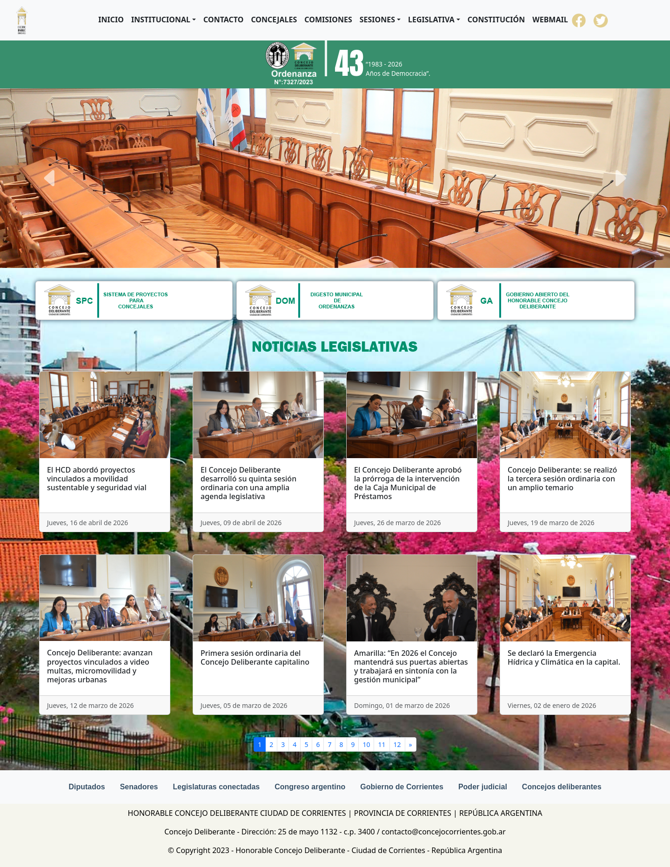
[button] (163, 19)
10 (366, 744)
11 (381, 744)
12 (397, 744)
